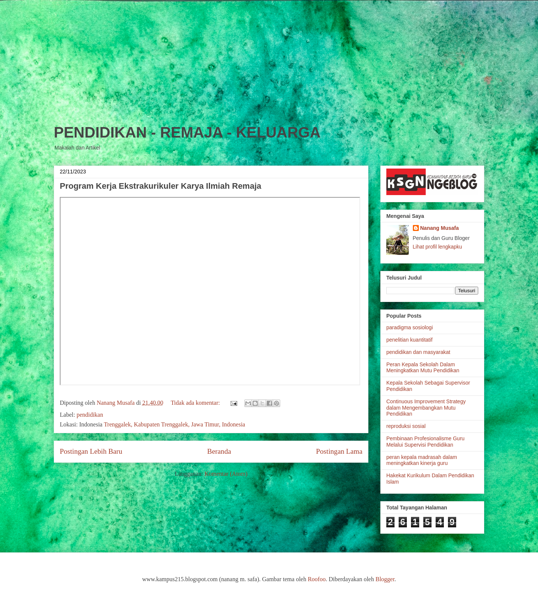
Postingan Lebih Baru (91, 451)
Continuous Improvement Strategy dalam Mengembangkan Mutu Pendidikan (426, 407)
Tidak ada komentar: (196, 403)
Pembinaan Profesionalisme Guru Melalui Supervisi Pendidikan (425, 441)
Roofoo (317, 579)
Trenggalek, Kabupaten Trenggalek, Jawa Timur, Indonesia (174, 424)
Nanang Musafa (439, 228)
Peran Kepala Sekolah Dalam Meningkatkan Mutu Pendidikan (422, 367)
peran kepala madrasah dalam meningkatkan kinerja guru (421, 460)
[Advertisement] (269, 52)
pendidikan (90, 414)
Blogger (385, 579)
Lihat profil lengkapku (437, 247)
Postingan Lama (339, 451)
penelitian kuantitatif (409, 340)
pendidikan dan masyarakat (418, 352)
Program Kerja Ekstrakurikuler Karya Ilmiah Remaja (160, 186)
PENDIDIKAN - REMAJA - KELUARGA (187, 132)
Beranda (219, 451)
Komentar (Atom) (225, 474)
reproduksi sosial (406, 426)
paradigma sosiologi (409, 327)
